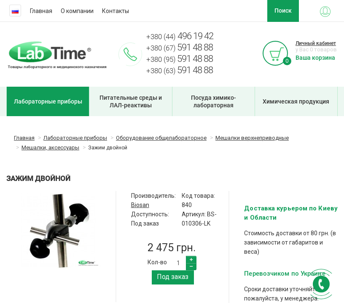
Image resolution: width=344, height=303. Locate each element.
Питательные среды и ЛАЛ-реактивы (130, 101)
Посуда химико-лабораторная (213, 101)
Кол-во (157, 262)
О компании (77, 11)
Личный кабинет (316, 43)
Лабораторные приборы (48, 101)
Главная (41, 11)
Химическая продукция (296, 101)
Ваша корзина (315, 57)
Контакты (115, 11)
